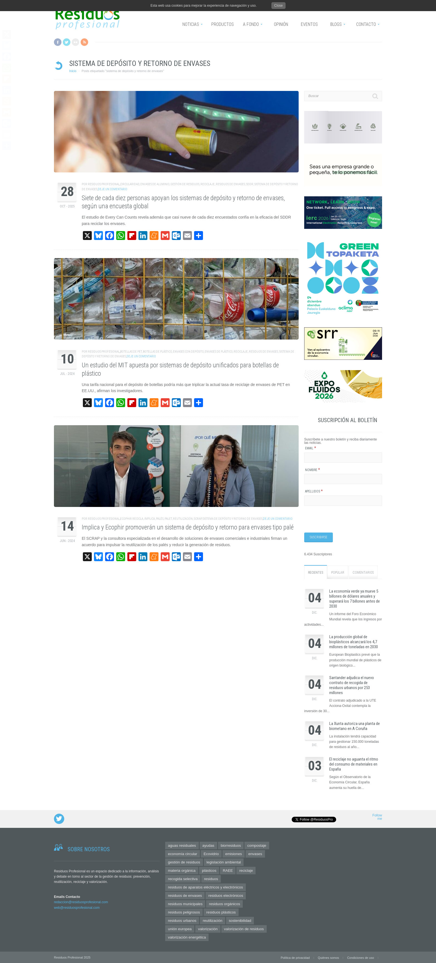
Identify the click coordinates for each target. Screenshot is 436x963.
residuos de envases (230, 184)
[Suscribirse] (318, 537)
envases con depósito (188, 351)
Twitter (66, 42)
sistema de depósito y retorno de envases (232, 519)
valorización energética (187, 937)
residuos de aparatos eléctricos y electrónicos (205, 887)
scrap (198, 519)
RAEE (228, 870)
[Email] (343, 457)
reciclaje (207, 184)
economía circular (182, 853)
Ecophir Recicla (131, 519)
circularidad (129, 184)
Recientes (315, 572)
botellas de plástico (157, 351)
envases (255, 853)
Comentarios (363, 572)
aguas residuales (182, 845)
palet (168, 519)
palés (160, 519)
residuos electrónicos (225, 895)
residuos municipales (185, 903)
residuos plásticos (221, 912)
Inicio (72, 71)
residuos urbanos (182, 920)
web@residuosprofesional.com (77, 907)
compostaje (256, 845)
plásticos (209, 870)
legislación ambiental (224, 862)
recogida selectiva (183, 878)
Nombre (312, 470)
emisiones (233, 853)
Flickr (75, 42)
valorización (207, 928)
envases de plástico (218, 351)
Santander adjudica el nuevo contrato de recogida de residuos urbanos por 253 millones (351, 685)
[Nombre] (343, 479)
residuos (211, 878)
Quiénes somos (328, 957)
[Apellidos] (343, 501)
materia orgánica (181, 870)
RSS (84, 42)
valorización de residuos (244, 928)
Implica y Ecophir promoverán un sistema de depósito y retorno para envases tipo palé (188, 527)
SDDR (249, 184)
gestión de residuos (184, 184)
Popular (337, 572)
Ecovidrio (211, 853)
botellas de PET (131, 351)
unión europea (180, 928)
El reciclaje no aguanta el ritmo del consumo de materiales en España (353, 763)
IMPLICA (149, 519)
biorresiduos (231, 845)
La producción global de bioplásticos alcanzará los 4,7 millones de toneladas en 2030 (353, 641)
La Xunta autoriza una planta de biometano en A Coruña (354, 726)
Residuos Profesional (104, 184)
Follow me (377, 816)
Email (310, 448)
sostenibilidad (240, 920)
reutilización (183, 519)
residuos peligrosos (184, 912)
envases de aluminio (154, 184)
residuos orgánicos (224, 903)
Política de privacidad (295, 957)
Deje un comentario (112, 189)
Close (278, 6)
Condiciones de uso (360, 957)
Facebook (57, 42)
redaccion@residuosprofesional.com (81, 902)
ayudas (208, 845)
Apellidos (314, 491)
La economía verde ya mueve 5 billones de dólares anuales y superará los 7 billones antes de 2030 (354, 598)
